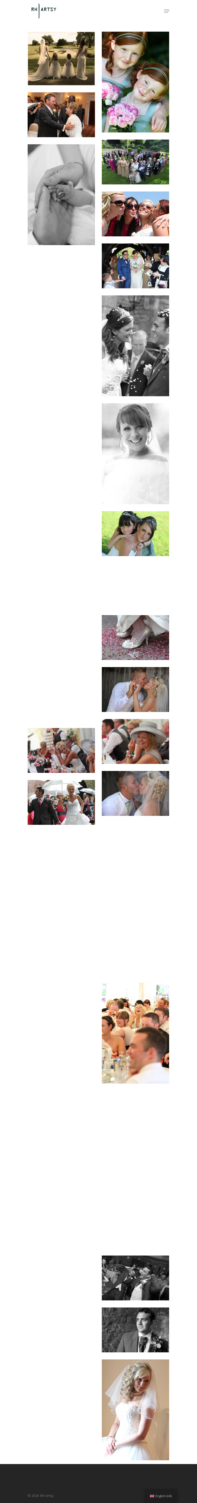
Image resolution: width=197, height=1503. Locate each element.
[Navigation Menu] (166, 11)
